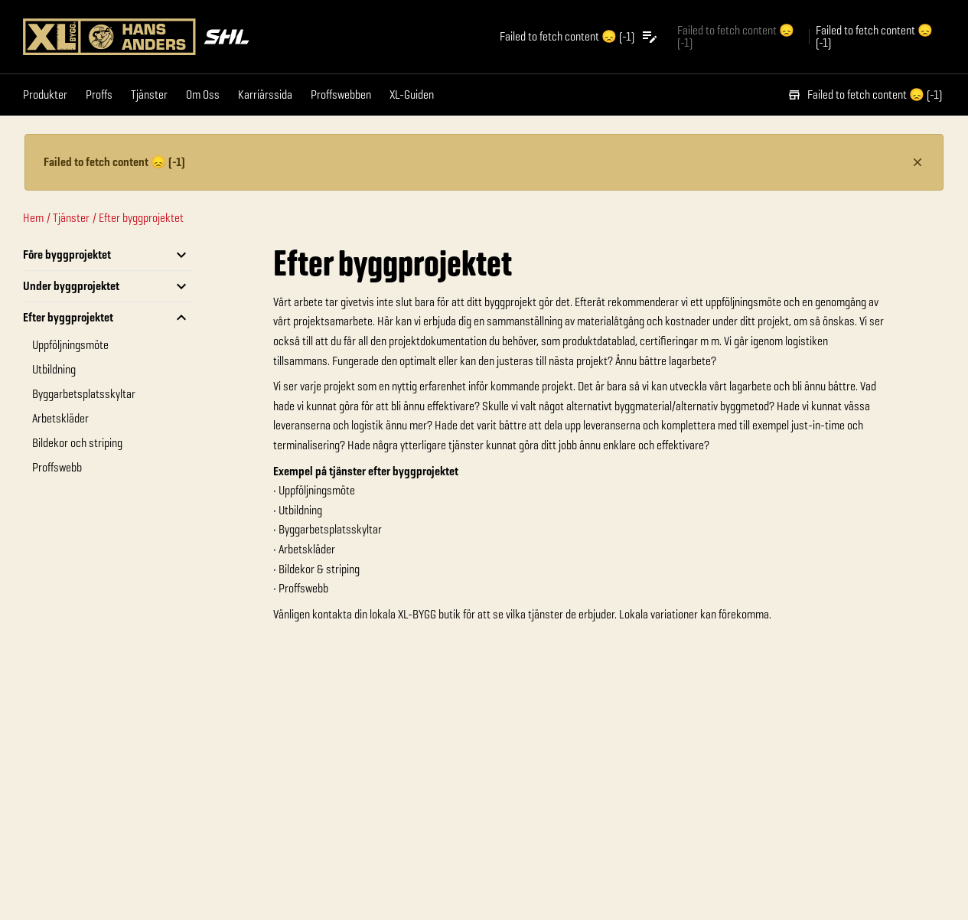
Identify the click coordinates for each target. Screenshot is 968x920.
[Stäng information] (917, 162)
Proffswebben (341, 94)
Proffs (99, 94)
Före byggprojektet (67, 254)
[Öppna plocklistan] (579, 36)
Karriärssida (265, 94)
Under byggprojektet (71, 286)
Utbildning (54, 369)
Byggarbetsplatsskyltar (83, 394)
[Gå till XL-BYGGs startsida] (250, 36)
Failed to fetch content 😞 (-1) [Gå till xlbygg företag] (735, 36)
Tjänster (149, 94)
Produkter (45, 94)
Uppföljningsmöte (70, 345)
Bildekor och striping (77, 443)
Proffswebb (57, 467)
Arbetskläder (60, 418)
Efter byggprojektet (141, 218)
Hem (33, 218)
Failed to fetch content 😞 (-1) (864, 94)
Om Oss (203, 94)
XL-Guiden (411, 94)
